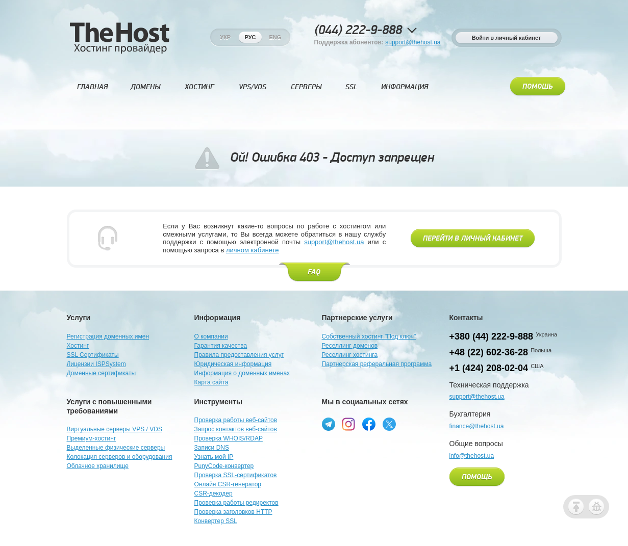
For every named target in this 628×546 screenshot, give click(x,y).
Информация (404, 87)
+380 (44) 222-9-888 (491, 336)
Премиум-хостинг (91, 438)
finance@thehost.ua (476, 426)
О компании (211, 336)
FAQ (314, 272)
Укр (225, 37)
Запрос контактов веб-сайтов (235, 429)
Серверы (306, 87)
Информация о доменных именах (242, 373)
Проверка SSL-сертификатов (235, 475)
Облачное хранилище (98, 466)
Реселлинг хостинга (350, 354)
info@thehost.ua (471, 455)
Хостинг (199, 87)
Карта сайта (211, 382)
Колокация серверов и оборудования (119, 456)
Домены (145, 87)
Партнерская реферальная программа (377, 364)
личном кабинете (252, 250)
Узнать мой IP (214, 456)
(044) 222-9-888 (358, 30)
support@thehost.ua (412, 42)
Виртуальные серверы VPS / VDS (114, 429)
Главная (92, 87)
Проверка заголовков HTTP (233, 511)
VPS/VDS (252, 87)
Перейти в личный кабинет (472, 238)
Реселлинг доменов (350, 345)
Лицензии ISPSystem (96, 364)
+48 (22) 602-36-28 (489, 352)
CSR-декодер (213, 493)
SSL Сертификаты (93, 354)
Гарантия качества (220, 345)
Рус (250, 37)
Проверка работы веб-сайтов (236, 420)
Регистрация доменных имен (108, 336)
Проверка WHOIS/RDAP (228, 438)
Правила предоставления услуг (239, 354)
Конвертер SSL (215, 521)
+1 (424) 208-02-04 (489, 368)
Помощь (537, 86)
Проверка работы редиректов (236, 502)
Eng (275, 37)
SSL (351, 87)
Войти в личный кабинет (506, 38)
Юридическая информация (233, 364)
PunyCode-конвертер (224, 466)
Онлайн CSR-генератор (228, 484)
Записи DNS (212, 447)
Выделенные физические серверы (116, 447)
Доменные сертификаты (101, 373)
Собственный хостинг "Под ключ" (369, 336)
